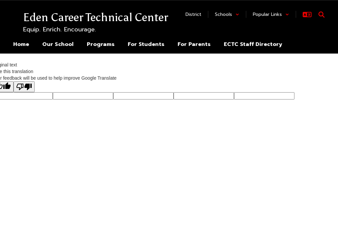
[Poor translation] (24, 86)
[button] (227, 14)
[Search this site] (321, 14)
